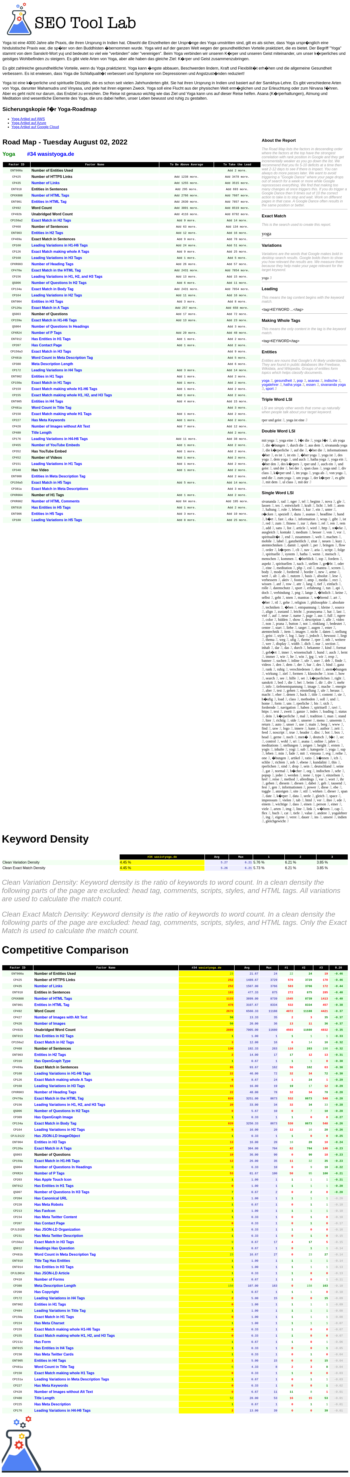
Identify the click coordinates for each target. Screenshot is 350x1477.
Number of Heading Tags (52, 265)
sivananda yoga (333, 385)
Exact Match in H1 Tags (51, 383)
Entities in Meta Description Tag (58, 477)
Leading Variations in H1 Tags (56, 464)
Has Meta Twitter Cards (54, 1357)
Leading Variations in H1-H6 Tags (59, 246)
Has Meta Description (52, 1407)
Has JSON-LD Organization (57, 1232)
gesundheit (283, 381)
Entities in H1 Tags (47, 377)
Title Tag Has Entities (52, 1263)
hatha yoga (292, 385)
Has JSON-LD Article (52, 1276)
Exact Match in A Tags (50, 308)
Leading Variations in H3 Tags (56, 258)
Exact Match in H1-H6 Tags (54, 321)
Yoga (8, 154)
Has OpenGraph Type (52, 1064)
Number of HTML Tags (50, 196)
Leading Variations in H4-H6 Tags (59, 439)
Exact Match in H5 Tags (51, 483)
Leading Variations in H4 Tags (56, 371)
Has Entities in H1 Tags (51, 339)
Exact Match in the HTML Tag (56, 271)
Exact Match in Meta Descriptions (59, 489)
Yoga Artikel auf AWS (28, 119)
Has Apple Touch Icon (52, 1182)
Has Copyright (46, 1294)
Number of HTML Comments (55, 502)
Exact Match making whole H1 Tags (61, 414)
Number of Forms (49, 1282)
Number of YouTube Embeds (55, 446)
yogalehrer (270, 385)
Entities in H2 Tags (47, 233)
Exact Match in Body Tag (52, 290)
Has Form (42, 1344)
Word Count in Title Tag (51, 408)
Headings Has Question (54, 1251)
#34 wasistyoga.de (50, 154)
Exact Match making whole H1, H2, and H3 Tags (71, 396)
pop (300, 381)
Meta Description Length (52, 364)
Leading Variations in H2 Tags (56, 296)
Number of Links (45, 183)
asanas (313, 381)
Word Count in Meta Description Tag (62, 358)
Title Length (41, 433)
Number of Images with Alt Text (60, 1020)
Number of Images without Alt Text (60, 427)
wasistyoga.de (210, 970)
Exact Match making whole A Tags (60, 252)
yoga (266, 381)
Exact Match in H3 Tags (51, 352)
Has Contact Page (46, 346)
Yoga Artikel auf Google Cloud (35, 127)
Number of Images (50, 1026)
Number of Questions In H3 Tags (62, 1195)
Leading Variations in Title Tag (60, 1313)
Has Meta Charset (49, 1326)
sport (270, 389)
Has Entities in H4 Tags (54, 1351)
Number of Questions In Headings (60, 327)
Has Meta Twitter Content (55, 1220)
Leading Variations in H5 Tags (56, 521)
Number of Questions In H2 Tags (59, 283)
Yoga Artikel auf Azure (28, 123)
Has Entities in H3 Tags (54, 1269)
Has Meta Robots (48, 1207)
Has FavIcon (44, 1213)
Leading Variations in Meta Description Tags (71, 1382)
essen (311, 385)
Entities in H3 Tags (47, 302)
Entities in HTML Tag (49, 202)
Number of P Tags (46, 333)
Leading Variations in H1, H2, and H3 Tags (66, 277)
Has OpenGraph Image (53, 1120)
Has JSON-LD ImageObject (57, 1138)
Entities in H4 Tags (47, 402)
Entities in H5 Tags (47, 514)
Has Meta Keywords (48, 421)
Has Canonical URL (50, 1201)
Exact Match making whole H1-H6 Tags (64, 389)
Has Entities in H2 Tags (54, 1039)
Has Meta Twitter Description (58, 1238)
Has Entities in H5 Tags (51, 508)
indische (331, 381)
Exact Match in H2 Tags (51, 221)
